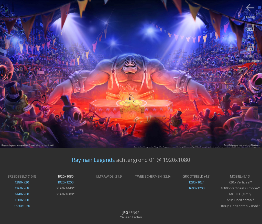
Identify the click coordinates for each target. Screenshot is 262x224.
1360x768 (22, 188)
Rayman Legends (93, 159)
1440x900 (22, 194)
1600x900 (22, 200)
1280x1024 (196, 182)
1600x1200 (196, 188)
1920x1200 (65, 182)
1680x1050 (22, 205)
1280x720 (22, 182)
